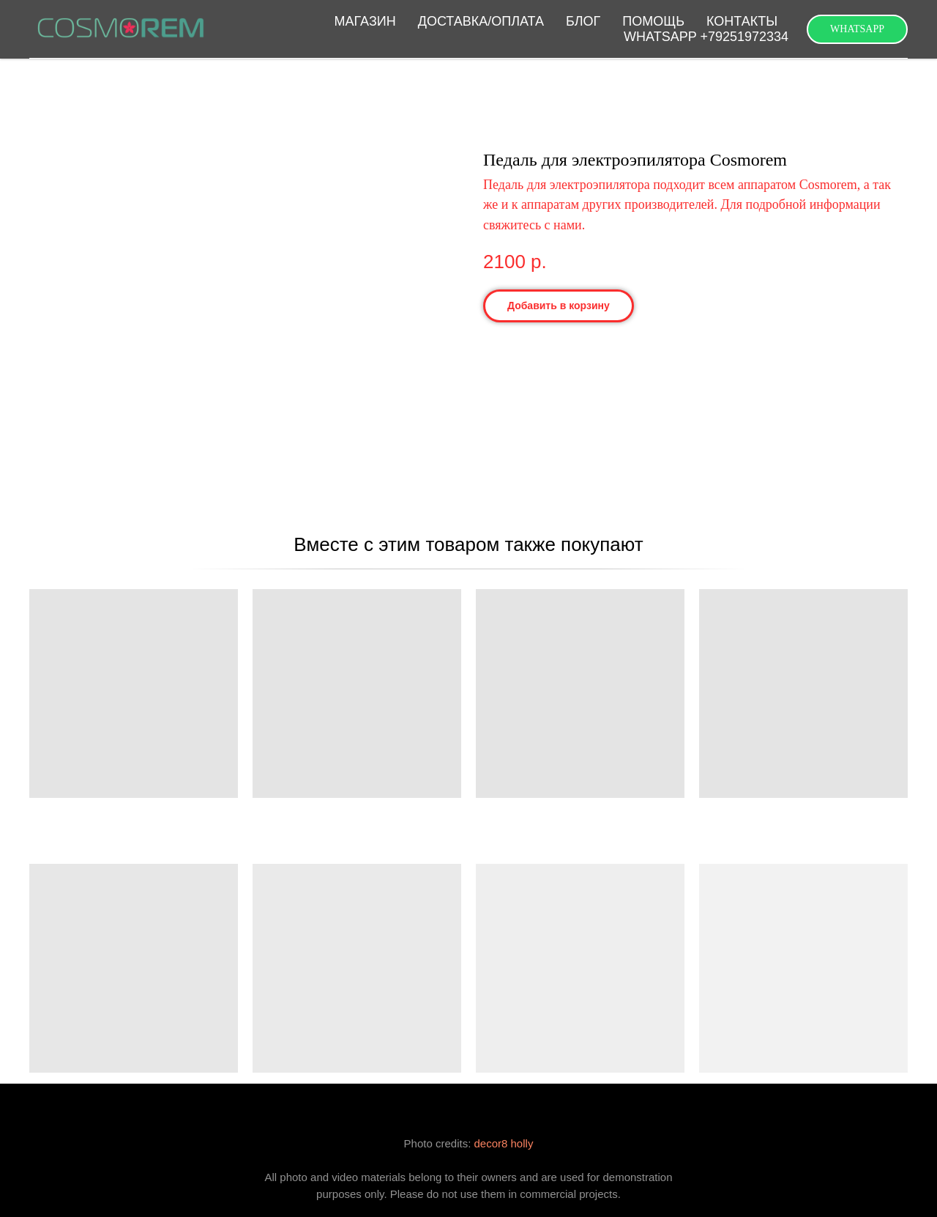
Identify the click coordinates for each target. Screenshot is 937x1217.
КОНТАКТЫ (741, 21)
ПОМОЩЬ (653, 21)
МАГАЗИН (365, 21)
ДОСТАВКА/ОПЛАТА (481, 21)
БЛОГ (583, 21)
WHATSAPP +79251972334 (706, 36)
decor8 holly (504, 1143)
